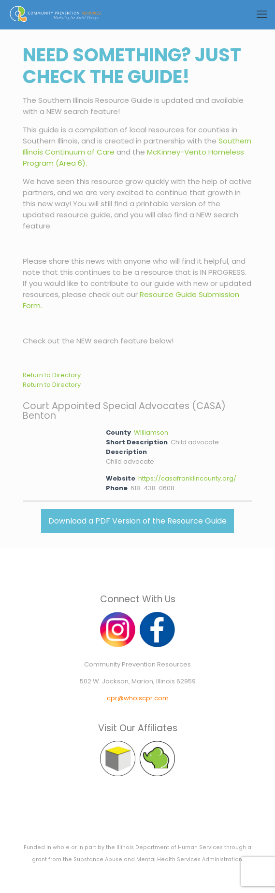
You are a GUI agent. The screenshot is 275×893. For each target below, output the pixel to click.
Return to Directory (52, 375)
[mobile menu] (262, 14)
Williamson (151, 432)
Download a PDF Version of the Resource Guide (137, 520)
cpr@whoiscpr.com (138, 698)
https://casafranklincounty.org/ (187, 478)
